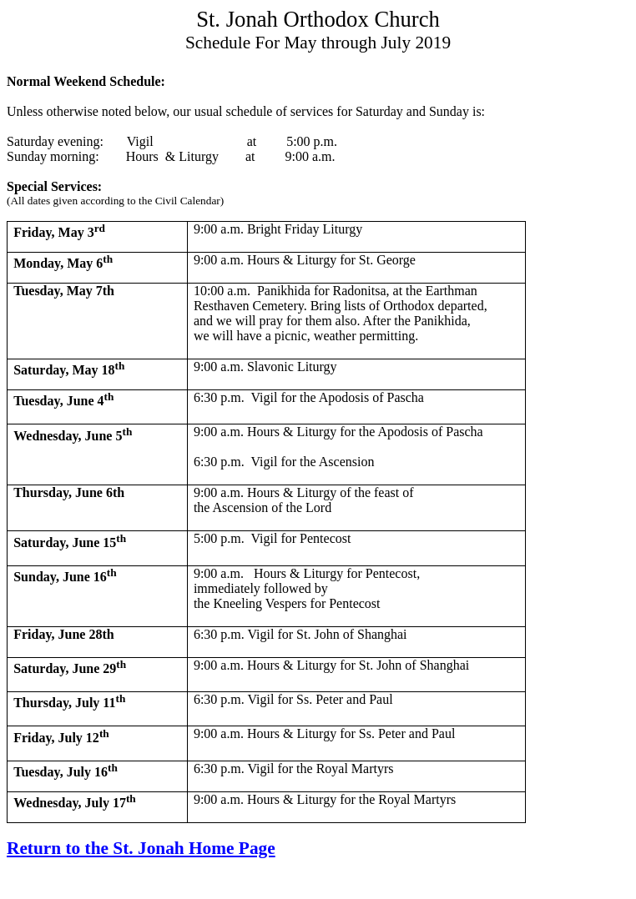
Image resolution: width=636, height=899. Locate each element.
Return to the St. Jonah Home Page (141, 848)
